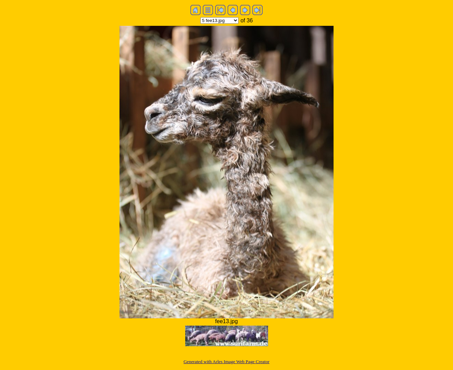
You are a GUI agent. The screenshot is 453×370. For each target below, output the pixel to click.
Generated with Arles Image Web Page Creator (226, 361)
